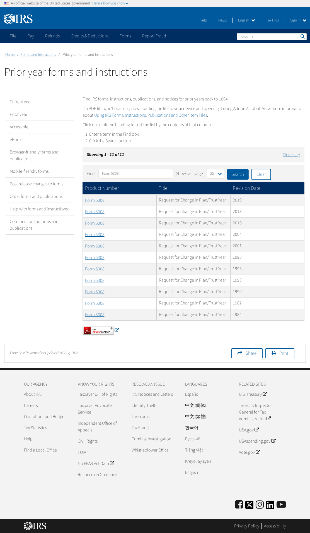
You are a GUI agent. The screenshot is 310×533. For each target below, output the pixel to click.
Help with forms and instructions (39, 209)
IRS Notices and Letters (152, 394)
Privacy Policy (246, 526)
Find (91, 174)
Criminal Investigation (151, 439)
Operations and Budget (45, 417)
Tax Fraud (140, 428)
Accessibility (275, 526)
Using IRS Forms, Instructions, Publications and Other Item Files (150, 115)
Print (283, 353)
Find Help (291, 155)
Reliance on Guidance (97, 475)
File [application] (13, 36)
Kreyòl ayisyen (198, 461)
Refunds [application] (52, 36)
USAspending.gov (257, 441)
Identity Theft (143, 405)
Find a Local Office (40, 450)
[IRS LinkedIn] (270, 506)
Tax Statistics (35, 428)
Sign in (298, 20)
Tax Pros (272, 20)
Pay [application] (31, 36)
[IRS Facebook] (239, 505)
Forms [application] (125, 36)
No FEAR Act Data (96, 463)
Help (203, 20)
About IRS (33, 394)
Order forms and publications (36, 196)
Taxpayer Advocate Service (95, 408)
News (222, 20)
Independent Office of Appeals (97, 426)
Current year (21, 102)
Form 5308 (95, 200)
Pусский (192, 439)
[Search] (272, 36)
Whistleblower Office (150, 450)
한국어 (191, 428)
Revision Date (246, 188)
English (246, 20)
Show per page (189, 174)
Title (163, 188)
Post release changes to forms (36, 184)
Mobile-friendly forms (29, 171)
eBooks (16, 139)
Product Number (102, 188)
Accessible (19, 127)
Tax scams (140, 417)
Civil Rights (88, 441)
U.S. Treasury (253, 394)
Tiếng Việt (194, 450)
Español (192, 394)
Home (10, 54)
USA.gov (249, 430)
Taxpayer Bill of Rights (97, 394)
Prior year (18, 114)
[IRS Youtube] (281, 505)
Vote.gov (249, 452)
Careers (31, 405)
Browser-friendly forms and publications (34, 155)
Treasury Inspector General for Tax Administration (255, 412)
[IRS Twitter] (249, 506)
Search (302, 36)
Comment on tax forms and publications (34, 225)
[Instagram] (260, 505)
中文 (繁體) (195, 417)
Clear (261, 174)
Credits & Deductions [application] (89, 36)
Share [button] (251, 353)
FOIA (82, 452)
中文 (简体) (195, 405)
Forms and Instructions (38, 54)
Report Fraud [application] (154, 36)
